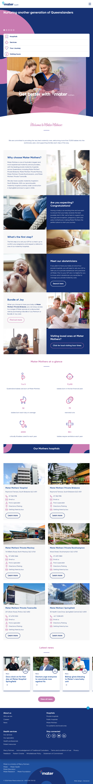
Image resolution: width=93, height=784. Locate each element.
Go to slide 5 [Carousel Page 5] (13, 30)
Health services (10, 732)
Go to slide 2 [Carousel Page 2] (6, 30)
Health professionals (10, 741)
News (5, 723)
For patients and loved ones (56, 726)
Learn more (13, 515)
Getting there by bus (14, 509)
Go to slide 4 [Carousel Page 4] (11, 30)
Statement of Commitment (53, 753)
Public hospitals (52, 719)
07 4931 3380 (56, 556)
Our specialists (8, 738)
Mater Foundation (24, 772)
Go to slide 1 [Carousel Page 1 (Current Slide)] (4, 30)
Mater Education (9, 769)
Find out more (16, 320)
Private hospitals (52, 716)
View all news (47, 699)
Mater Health (15, 767)
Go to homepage (10, 3)
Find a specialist (12, 503)
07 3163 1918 (11, 496)
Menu (90, 4)
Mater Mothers (51, 723)
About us (7, 713)
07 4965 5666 (11, 556)
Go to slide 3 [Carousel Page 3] (9, 30)
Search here (58, 284)
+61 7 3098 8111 (56, 616)
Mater (5, 767)
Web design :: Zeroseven (82, 781)
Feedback (7, 753)
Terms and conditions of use (61, 750)
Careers (6, 719)
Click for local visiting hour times (67, 345)
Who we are (7, 716)
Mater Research (9, 772)
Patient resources (9, 744)
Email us (10, 499)
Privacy (76, 750)
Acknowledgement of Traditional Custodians (32, 750)
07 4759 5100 (11, 616)
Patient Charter (18, 753)
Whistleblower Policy (33, 753)
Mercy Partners (8, 750)
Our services (7, 735)
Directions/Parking (13, 506)
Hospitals (50, 713)
